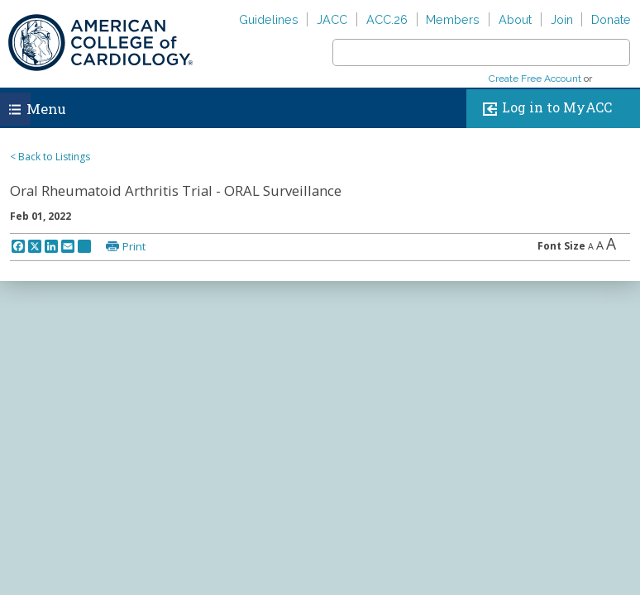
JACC (332, 19)
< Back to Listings (50, 157)
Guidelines (269, 19)
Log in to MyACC (543, 108)
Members (453, 19)
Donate (611, 19)
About (515, 19)
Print (134, 246)
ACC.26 (387, 19)
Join (562, 19)
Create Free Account (535, 78)
